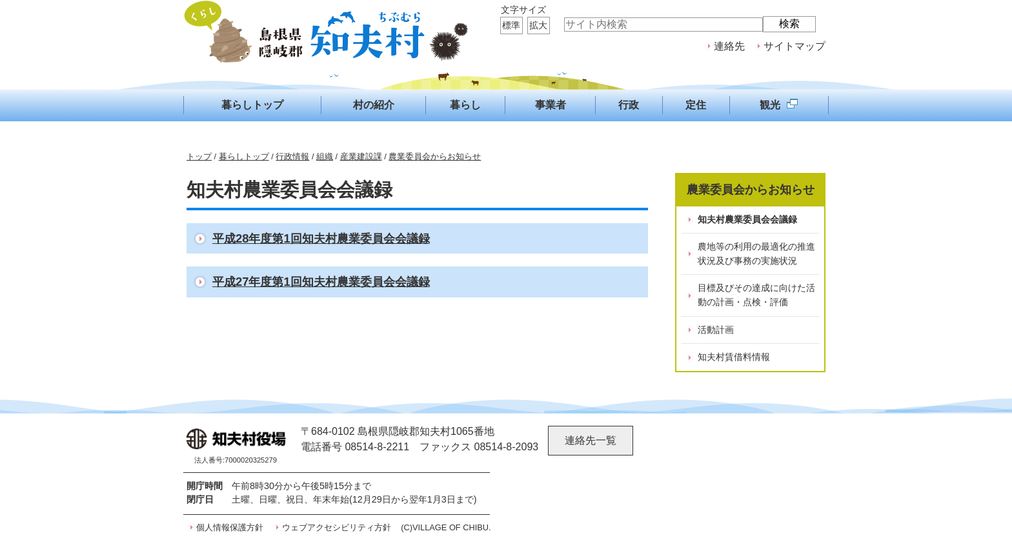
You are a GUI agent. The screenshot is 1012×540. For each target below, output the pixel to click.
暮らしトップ (244, 156)
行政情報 (292, 156)
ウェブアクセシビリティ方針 (336, 527)
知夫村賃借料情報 (734, 357)
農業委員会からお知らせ (435, 156)
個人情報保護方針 (229, 527)
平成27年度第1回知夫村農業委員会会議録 (321, 281)
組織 (324, 156)
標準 (511, 25)
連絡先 (729, 46)
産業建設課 (361, 156)
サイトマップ (794, 46)
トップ (199, 156)
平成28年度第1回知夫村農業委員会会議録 (321, 238)
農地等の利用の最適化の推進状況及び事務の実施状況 (756, 253)
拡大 (538, 25)
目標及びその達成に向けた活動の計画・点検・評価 (756, 295)
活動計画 (716, 330)
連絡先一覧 (590, 440)
